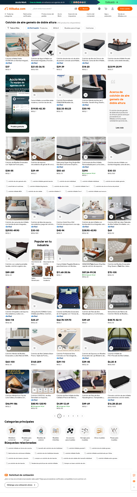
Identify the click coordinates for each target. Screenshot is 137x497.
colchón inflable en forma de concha (19, 448)
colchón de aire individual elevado (47, 453)
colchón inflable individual (89, 181)
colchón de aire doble (34, 191)
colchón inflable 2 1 (53, 191)
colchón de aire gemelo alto (16, 181)
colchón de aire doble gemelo (114, 181)
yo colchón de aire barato (15, 463)
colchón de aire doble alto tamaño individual (76, 458)
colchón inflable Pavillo (71, 453)
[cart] (106, 9)
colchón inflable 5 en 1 (81, 186)
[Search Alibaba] (53, 8)
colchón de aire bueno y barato (17, 458)
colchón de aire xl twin (60, 186)
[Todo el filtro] (13, 28)
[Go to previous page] (55, 416)
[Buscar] (84, 9)
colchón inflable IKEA (14, 191)
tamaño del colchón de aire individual (49, 448)
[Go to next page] (82, 416)
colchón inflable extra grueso (106, 458)
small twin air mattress (14, 186)
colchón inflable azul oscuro (96, 191)
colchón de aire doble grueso (100, 448)
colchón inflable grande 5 (76, 448)
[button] (75, 8)
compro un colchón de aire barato (45, 458)
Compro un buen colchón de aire (73, 463)
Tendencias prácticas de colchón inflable (43, 463)
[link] (134, 475)
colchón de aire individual (66, 181)
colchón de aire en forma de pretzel (106, 186)
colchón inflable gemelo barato (42, 181)
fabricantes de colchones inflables (18, 453)
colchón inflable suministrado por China (98, 453)
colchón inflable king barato (38, 186)
